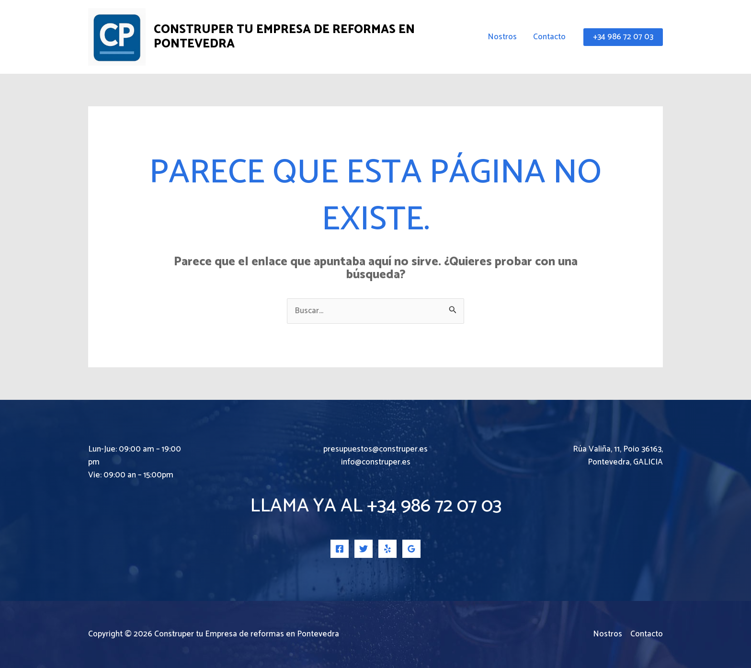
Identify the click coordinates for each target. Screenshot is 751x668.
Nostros (502, 37)
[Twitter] (363, 549)
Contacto (549, 37)
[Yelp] (387, 549)
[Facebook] (339, 549)
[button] (623, 37)
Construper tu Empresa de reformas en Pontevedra (284, 37)
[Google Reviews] (411, 549)
